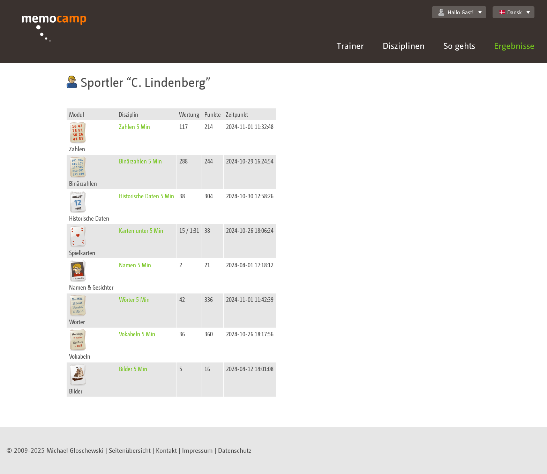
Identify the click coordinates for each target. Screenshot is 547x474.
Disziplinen (404, 45)
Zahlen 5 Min (134, 126)
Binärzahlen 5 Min (140, 161)
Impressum (197, 450)
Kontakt (166, 450)
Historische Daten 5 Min (146, 196)
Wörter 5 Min (134, 299)
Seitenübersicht (130, 450)
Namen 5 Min (135, 265)
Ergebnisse (514, 45)
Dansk (510, 12)
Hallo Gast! (456, 12)
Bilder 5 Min (133, 369)
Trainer (350, 45)
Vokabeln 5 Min (137, 334)
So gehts (459, 45)
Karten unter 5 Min (141, 230)
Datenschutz (235, 450)
